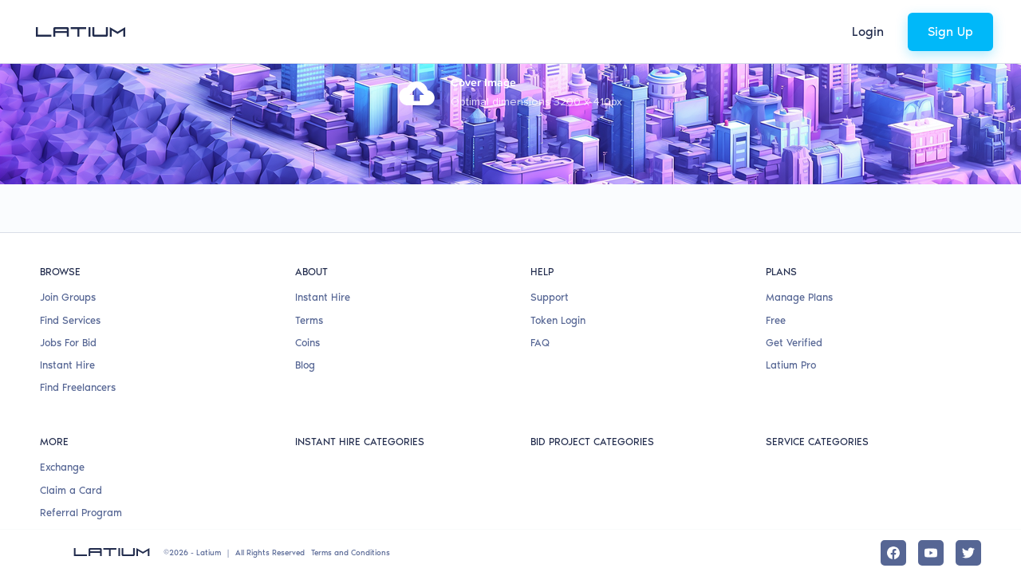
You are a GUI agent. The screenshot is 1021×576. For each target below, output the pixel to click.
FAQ (540, 343)
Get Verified (794, 343)
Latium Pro (791, 365)
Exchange (62, 467)
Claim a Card (71, 490)
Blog (305, 365)
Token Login (557, 320)
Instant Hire (67, 365)
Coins (307, 343)
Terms (309, 320)
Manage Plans (799, 297)
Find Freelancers (78, 387)
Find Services (70, 320)
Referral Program (81, 513)
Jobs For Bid (68, 343)
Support (549, 297)
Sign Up (950, 31)
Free (776, 320)
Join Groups (68, 297)
